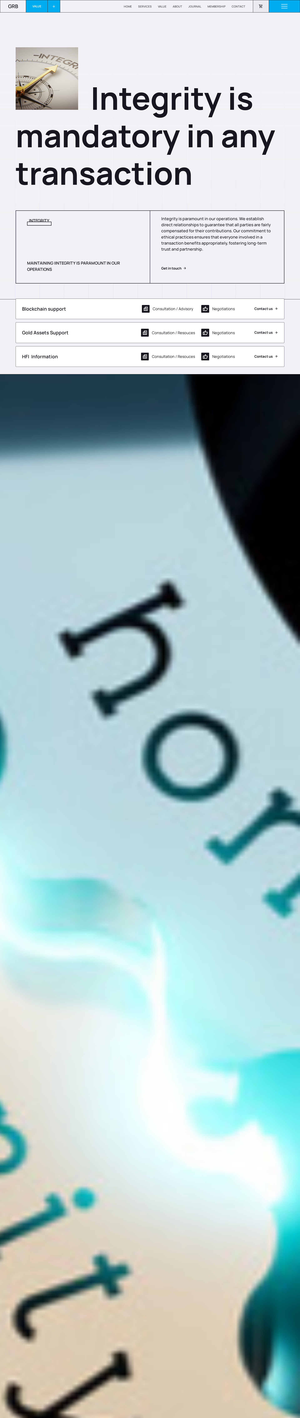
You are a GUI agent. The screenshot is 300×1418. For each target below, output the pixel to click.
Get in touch (171, 268)
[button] (43, 6)
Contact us (263, 308)
